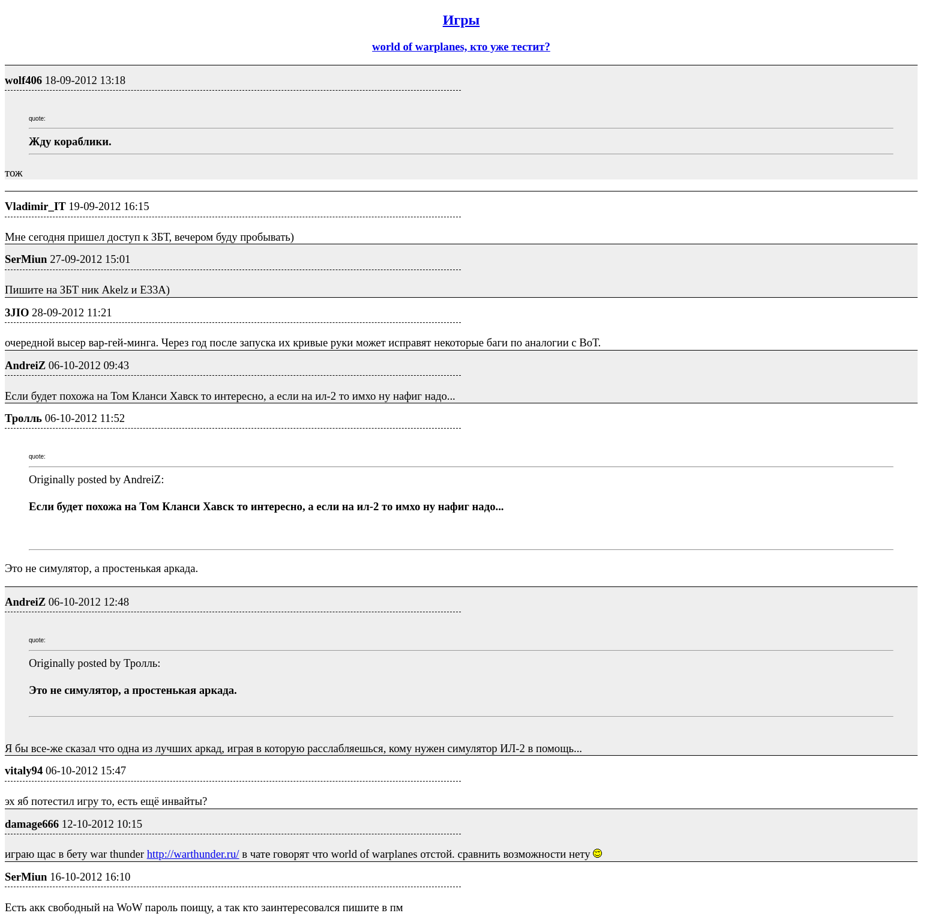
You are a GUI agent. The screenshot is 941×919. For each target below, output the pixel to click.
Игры (461, 20)
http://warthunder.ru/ (193, 854)
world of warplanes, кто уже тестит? (461, 46)
